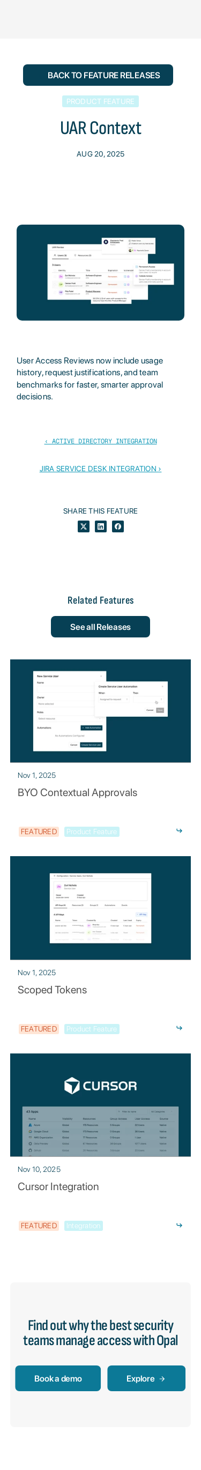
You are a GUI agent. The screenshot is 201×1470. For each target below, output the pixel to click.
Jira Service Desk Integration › (101, 468)
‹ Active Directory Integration (100, 441)
